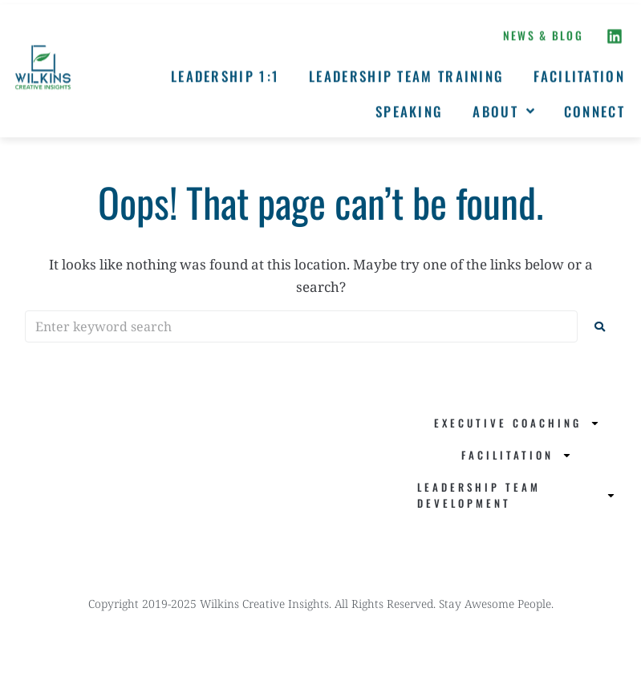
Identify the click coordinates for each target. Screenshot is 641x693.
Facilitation (516, 455)
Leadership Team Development (516, 495)
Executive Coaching (517, 423)
